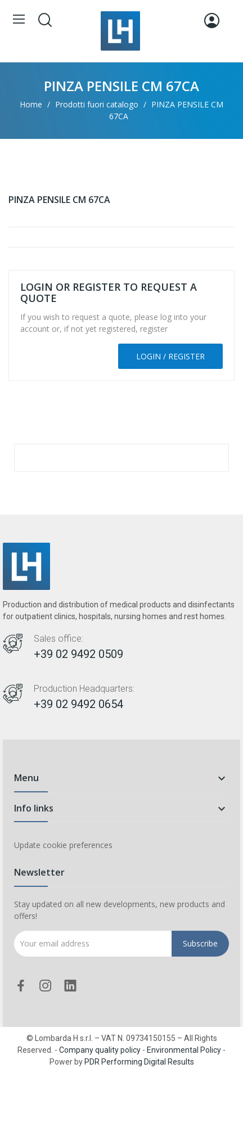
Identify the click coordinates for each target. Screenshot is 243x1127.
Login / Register (170, 356)
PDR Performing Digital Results (139, 1061)
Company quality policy (100, 1049)
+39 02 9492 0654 (78, 704)
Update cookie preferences (63, 845)
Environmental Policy (184, 1049)
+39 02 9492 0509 (78, 654)
